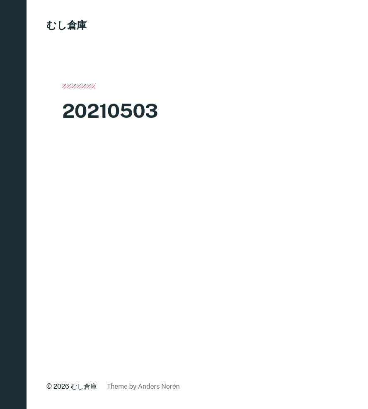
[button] (13, 204)
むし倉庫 (66, 25)
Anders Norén (159, 386)
